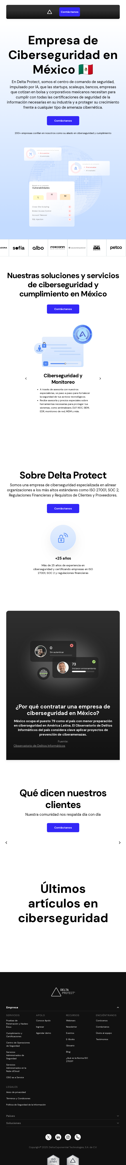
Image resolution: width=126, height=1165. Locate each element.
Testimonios (102, 1039)
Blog (68, 1051)
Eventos (70, 1033)
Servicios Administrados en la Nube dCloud (16, 1068)
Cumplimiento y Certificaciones (14, 1035)
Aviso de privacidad (16, 1092)
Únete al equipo (104, 1033)
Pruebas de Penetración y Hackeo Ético (17, 1023)
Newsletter (71, 1026)
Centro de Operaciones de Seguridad (18, 1044)
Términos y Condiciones (18, 1098)
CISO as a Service (15, 1077)
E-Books (70, 1039)
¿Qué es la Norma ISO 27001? (77, 1060)
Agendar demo (43, 1033)
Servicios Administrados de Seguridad (15, 1055)
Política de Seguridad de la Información (26, 1104)
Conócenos (102, 1020)
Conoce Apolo (43, 1020)
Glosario (70, 1045)
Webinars (70, 1020)
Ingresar (40, 1026)
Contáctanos (63, 121)
